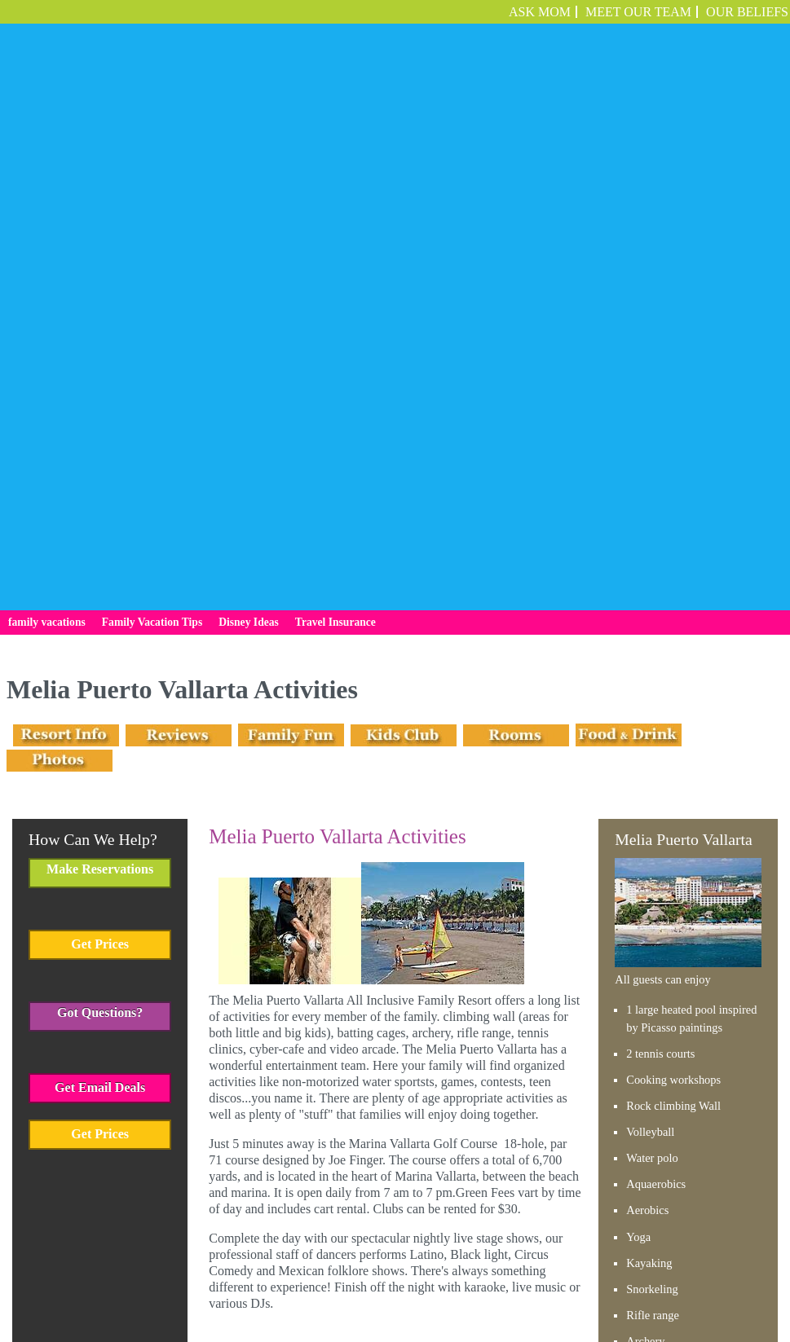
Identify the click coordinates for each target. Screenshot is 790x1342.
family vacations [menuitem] (47, 167)
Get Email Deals (100, 631)
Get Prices (100, 488)
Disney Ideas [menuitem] (248, 167)
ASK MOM (540, 12)
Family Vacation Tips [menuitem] (152, 167)
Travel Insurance (486, 1271)
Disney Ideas (414, 1271)
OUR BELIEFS (747, 12)
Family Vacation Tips (334, 1271)
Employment (552, 1271)
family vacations (245, 1271)
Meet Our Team (638, 12)
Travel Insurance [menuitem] (335, 167)
